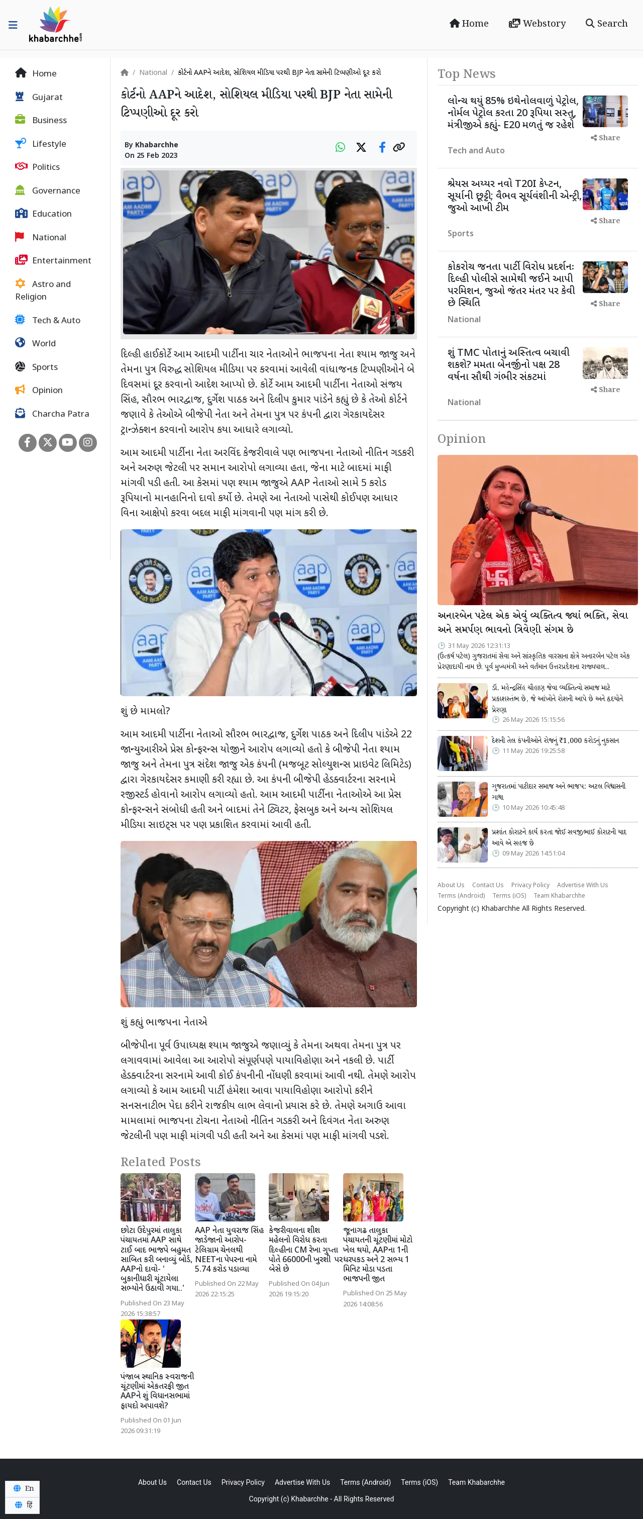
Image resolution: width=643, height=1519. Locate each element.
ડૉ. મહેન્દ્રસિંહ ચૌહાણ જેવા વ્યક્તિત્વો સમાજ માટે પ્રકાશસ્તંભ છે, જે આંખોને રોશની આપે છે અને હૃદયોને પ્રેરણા (557, 699)
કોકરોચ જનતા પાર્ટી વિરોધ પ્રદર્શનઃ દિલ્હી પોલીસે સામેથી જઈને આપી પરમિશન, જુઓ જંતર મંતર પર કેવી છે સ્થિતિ (511, 285)
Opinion (39, 391)
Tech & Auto (47, 321)
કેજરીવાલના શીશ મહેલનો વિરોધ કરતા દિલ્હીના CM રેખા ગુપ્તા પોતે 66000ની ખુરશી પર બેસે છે (306, 1250)
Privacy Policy (530, 886)
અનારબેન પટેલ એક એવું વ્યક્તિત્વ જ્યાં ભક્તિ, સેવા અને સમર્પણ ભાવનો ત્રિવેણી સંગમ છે (533, 623)
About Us (451, 886)
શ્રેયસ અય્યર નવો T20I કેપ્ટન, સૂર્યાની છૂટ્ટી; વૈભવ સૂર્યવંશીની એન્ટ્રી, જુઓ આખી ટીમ (515, 196)
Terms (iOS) (509, 896)
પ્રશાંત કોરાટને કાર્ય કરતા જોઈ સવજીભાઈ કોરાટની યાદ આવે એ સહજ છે (559, 837)
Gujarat (39, 97)
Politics (37, 167)
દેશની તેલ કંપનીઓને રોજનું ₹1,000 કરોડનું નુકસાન (555, 741)
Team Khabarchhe (559, 896)
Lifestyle (40, 144)
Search (607, 24)
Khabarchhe (156, 145)
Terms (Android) (461, 896)
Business (41, 121)
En (22, 1489)
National (40, 238)
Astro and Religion (43, 291)
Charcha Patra (52, 414)
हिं (22, 1505)
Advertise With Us (582, 886)
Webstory (537, 24)
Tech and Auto (476, 151)
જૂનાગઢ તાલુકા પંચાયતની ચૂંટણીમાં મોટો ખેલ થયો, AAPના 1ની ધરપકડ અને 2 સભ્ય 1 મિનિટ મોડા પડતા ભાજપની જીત (377, 1255)
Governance (47, 191)
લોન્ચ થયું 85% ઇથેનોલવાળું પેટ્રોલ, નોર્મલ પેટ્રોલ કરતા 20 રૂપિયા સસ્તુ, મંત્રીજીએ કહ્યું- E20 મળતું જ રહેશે (513, 113)
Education (43, 214)
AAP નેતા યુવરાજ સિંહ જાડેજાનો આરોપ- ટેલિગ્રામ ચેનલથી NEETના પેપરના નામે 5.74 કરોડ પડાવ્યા (229, 1250)
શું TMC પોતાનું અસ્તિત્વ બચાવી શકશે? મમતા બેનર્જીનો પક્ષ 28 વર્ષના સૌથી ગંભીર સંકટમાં (509, 365)
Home (469, 24)
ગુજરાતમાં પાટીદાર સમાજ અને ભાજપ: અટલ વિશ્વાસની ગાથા (558, 792)
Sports (36, 367)
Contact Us (488, 886)
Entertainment (53, 261)
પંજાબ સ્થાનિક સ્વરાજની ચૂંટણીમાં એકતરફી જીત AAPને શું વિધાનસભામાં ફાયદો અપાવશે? (157, 1392)
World (35, 344)
